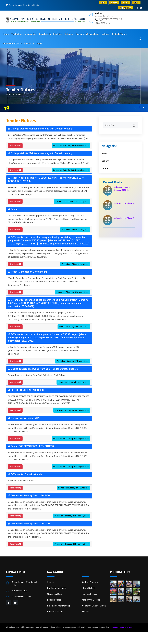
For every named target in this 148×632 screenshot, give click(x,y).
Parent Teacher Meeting (58, 605)
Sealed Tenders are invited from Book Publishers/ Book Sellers (43, 369)
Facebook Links (89, 594)
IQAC (103, 2)
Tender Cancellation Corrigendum (27, 271)
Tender (18, 95)
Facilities (57, 34)
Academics (30, 34)
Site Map (86, 611)
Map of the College (91, 600)
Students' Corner (119, 34)
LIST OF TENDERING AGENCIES (26, 390)
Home (6, 34)
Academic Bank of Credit (94, 605)
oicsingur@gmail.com (104, 16)
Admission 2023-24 (12, 43)
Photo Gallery (88, 588)
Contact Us (29, 43)
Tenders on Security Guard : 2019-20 (29, 495)
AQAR (39, 43)
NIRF (136, 2)
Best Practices (54, 600)
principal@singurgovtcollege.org (108, 19)
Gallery (105, 161)
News (104, 153)
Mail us (98, 13)
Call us (98, 20)
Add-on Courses (90, 582)
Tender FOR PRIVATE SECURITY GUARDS (31, 446)
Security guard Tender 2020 (24, 418)
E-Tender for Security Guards (25, 474)
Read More (15, 145)
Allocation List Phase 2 (124, 218)
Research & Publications (87, 34)
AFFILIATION (125, 8)
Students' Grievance (56, 588)
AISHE (114, 2)
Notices (105, 34)
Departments (45, 34)
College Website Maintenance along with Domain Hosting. (40, 128)
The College (17, 34)
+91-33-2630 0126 (102, 23)
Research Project (55, 611)
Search (50, 582)
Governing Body (54, 594)
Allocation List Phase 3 (124, 203)
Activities (69, 34)
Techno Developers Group (120, 627)
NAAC (125, 2)
